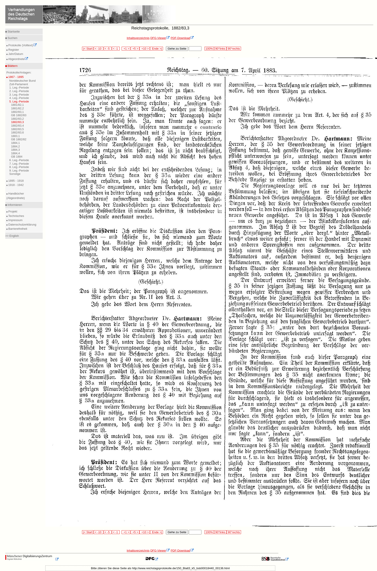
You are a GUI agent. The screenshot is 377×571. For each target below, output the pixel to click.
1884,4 (15, 153)
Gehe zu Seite (177, 48)
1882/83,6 (17, 132)
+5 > (135, 48)
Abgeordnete (18, 59)
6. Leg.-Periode (19, 160)
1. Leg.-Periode (19, 87)
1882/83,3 (17, 122)
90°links (220, 48)
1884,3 (15, 149)
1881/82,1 (17, 104)
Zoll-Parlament (18, 84)
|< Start (87, 48)
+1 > (126, 48)
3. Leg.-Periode (19, 94)
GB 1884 (16, 156)
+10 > (144, 48)
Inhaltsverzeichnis (138, 38)
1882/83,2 (17, 118)
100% (209, 48)
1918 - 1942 (16, 185)
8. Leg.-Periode (19, 167)
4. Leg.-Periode (19, 98)
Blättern (12, 66)
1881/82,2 (17, 108)
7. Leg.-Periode (19, 163)
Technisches (16, 216)
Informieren (14, 204)
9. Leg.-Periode (19, 170)
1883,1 (15, 136)
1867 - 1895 (16, 77)
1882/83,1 (17, 112)
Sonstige (15, 174)
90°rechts (234, 48)
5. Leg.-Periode (19, 101)
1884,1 (15, 143)
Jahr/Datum (15, 54)
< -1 (116, 48)
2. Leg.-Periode (19, 91)
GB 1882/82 (18, 139)
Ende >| (156, 48)
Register (13, 49)
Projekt (12, 211)
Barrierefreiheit (17, 228)
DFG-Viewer (160, 38)
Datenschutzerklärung (22, 224)
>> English (12, 235)
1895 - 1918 (16, 180)
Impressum (15, 220)
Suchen (12, 38)
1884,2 (15, 146)
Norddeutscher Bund (22, 80)
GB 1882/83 (18, 115)
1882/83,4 (17, 125)
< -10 (98, 48)
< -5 (107, 48)
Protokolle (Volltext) (22, 45)
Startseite (13, 31)
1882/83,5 (17, 129)
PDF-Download (182, 38)
